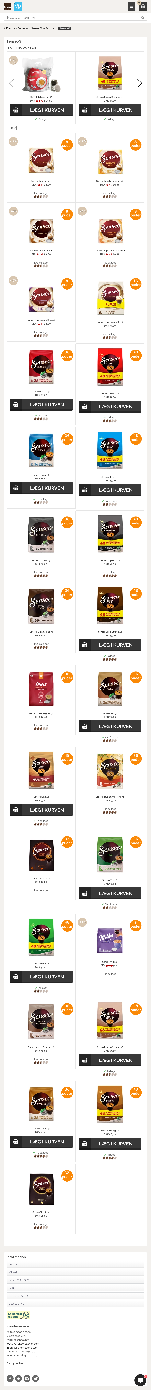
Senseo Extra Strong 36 (41, 632)
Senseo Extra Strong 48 (110, 632)
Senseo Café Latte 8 (41, 181)
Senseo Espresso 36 (41, 560)
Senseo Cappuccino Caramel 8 (109, 250)
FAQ (11, 1288)
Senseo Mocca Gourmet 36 (41, 1047)
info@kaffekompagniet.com (23, 1347)
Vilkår (13, 1272)
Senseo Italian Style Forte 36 (110, 797)
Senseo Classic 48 (110, 393)
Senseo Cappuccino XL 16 (110, 322)
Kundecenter (18, 1295)
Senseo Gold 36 (109, 713)
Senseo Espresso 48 (110, 560)
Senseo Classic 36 (41, 391)
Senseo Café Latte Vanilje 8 (109, 181)
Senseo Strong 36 (41, 1128)
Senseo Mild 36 (109, 880)
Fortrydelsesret (21, 1280)
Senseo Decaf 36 (41, 475)
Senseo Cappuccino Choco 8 (41, 320)
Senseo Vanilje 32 (41, 1212)
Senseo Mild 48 (41, 964)
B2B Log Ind (17, 1303)
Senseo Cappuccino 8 (41, 250)
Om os (13, 1264)
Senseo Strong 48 (110, 1130)
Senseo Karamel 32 (41, 878)
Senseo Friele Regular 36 (41, 713)
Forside (10, 28)
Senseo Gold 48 (41, 797)
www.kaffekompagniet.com (23, 1343)
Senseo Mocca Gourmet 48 (109, 97)
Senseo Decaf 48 (109, 477)
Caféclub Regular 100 (41, 97)
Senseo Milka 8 (109, 962)
